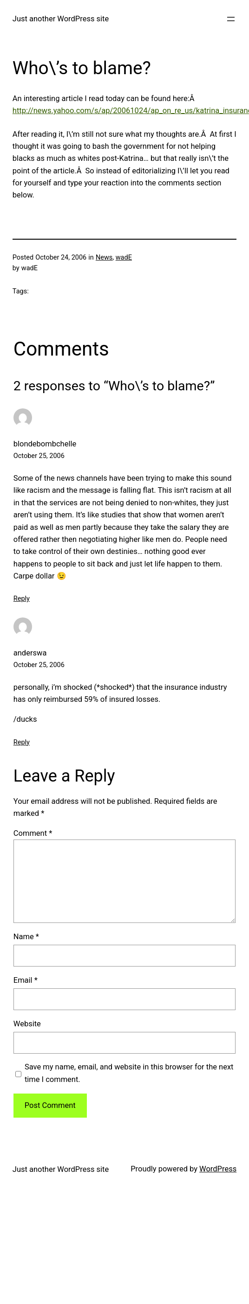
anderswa (30, 653)
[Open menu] (230, 19)
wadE (124, 257)
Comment (32, 833)
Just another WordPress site (61, 18)
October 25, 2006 (39, 456)
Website (27, 1023)
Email (25, 980)
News (104, 257)
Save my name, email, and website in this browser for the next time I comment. (129, 1072)
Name (26, 936)
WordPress (217, 1168)
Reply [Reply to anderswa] (21, 742)
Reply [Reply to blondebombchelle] (21, 599)
